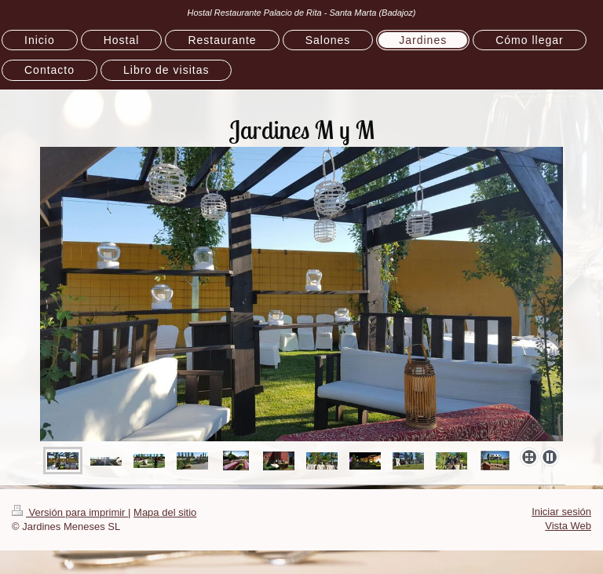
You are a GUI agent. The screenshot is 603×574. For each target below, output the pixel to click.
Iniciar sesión (561, 511)
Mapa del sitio (164, 512)
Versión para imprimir (70, 512)
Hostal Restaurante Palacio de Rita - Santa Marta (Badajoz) (301, 12)
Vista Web (568, 526)
